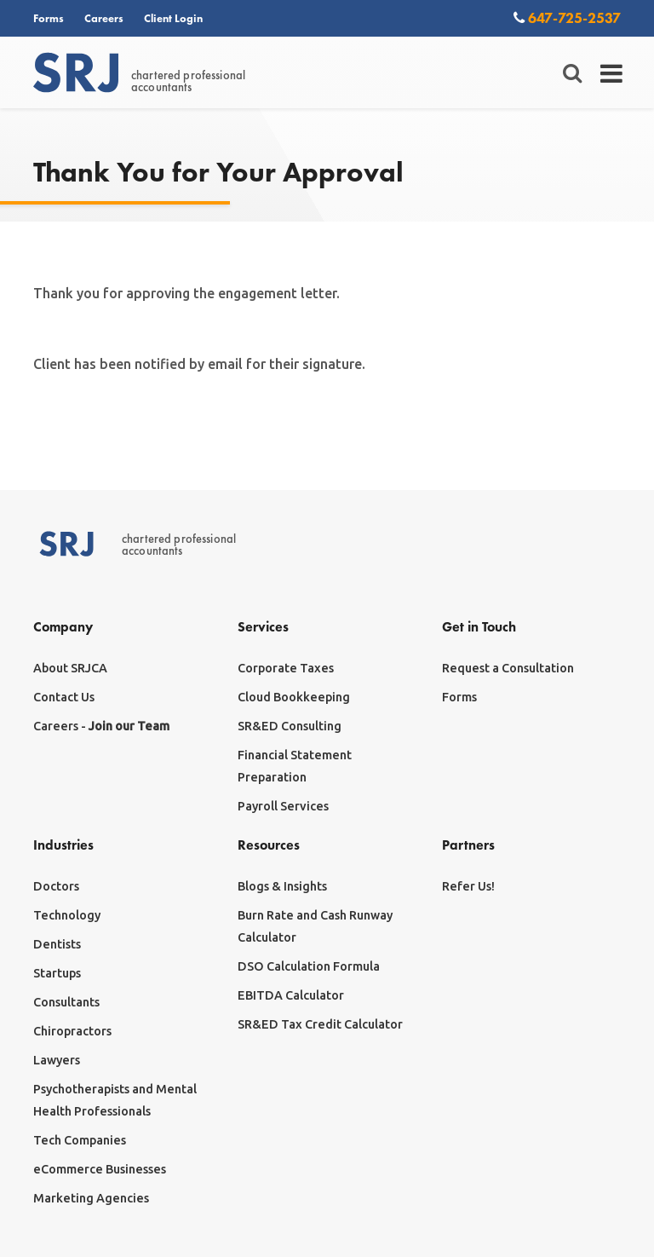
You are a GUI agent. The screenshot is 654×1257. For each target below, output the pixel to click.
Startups (57, 973)
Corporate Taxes (286, 668)
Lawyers (56, 1060)
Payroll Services (283, 806)
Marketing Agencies (91, 1198)
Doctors (56, 886)
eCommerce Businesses (99, 1169)
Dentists (57, 944)
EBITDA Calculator (291, 995)
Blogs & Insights (282, 886)
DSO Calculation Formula (309, 966)
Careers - (101, 726)
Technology (66, 915)
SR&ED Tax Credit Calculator (320, 1024)
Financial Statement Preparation (295, 766)
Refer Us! (468, 886)
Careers (103, 18)
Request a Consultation (508, 668)
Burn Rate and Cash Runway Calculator (315, 926)
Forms (48, 18)
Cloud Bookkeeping (294, 697)
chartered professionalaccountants (139, 73)
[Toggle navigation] (612, 73)
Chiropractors (72, 1031)
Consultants (66, 1002)
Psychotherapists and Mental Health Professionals (115, 1100)
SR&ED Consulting (289, 726)
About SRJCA (70, 668)
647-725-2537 (567, 17)
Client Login (173, 18)
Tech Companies (79, 1140)
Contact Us (64, 697)
